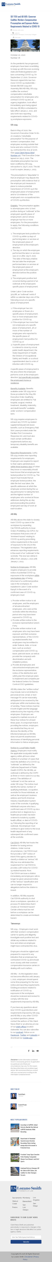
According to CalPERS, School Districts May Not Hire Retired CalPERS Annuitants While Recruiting (29, 1128)
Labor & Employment (15, 33)
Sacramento (17, 1198)
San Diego (35, 1204)
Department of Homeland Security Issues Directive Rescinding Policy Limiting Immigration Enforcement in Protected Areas (28, 1143)
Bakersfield (27, 1201)
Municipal (21, 34)
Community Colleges (30, 34)
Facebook (15, 1035)
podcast (19, 1032)
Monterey (26, 1198)
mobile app (27, 1038)
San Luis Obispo (25, 1207)
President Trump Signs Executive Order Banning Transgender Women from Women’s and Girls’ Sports (29, 1157)
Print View (17, 37)
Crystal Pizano (22, 1104)
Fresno (15, 1207)
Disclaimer (29, 1257)
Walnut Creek (15, 1202)
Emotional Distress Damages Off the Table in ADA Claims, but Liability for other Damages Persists (29, 1171)
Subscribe (26, 1242)
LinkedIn (33, 1035)
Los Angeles (36, 1199)
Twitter (23, 1035)
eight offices (21, 1027)
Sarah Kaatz (21, 1094)
